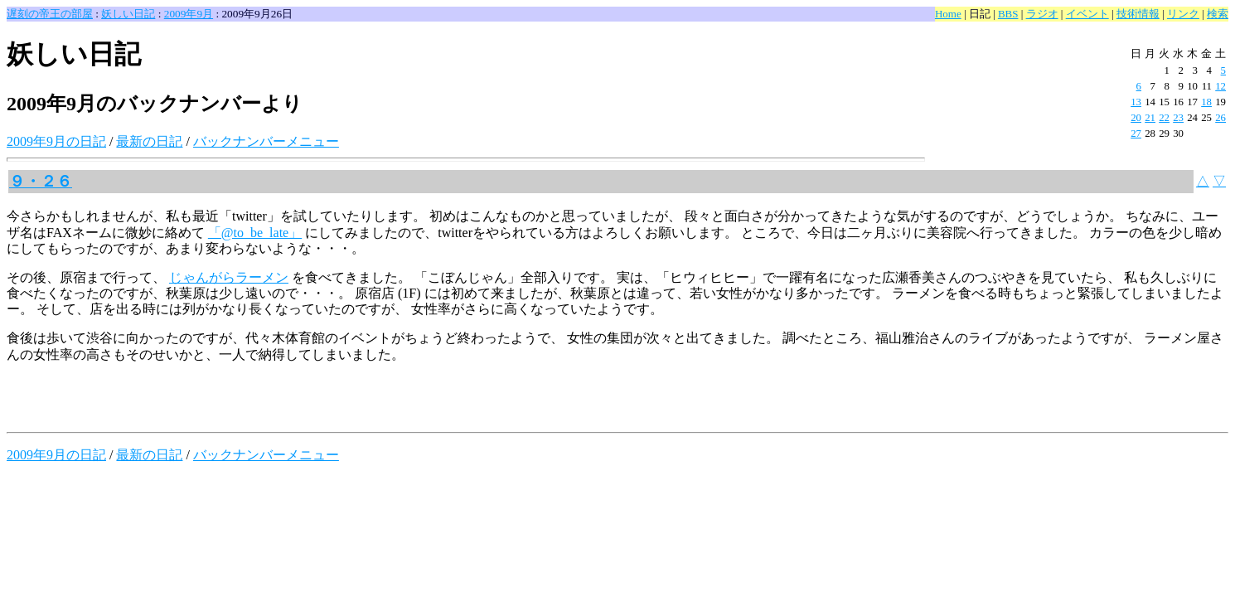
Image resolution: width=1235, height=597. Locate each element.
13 (1136, 102)
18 (1206, 102)
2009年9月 (188, 13)
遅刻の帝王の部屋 (50, 13)
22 (1164, 118)
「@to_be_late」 (255, 233)
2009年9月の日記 (56, 141)
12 (1220, 86)
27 (1136, 133)
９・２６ (40, 181)
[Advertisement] (201, 400)
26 (1220, 118)
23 (1178, 118)
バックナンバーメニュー (266, 141)
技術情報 (1138, 13)
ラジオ (1042, 13)
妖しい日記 (128, 13)
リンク (1183, 13)
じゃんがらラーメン (228, 277)
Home (948, 13)
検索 (1217, 13)
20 (1136, 118)
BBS (1008, 13)
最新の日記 (149, 141)
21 (1150, 118)
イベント (1087, 13)
